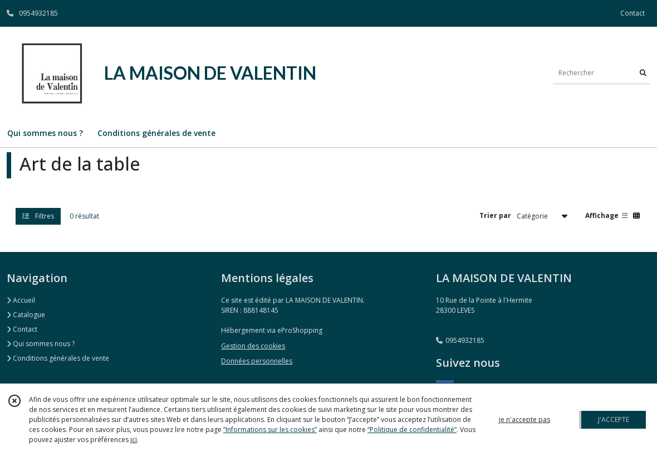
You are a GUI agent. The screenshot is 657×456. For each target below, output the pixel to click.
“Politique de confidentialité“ (412, 429)
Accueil (21, 300)
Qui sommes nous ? (41, 343)
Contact (632, 13)
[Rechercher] (643, 73)
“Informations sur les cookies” (270, 429)
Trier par (495, 215)
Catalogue (26, 314)
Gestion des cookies (253, 346)
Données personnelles (256, 361)
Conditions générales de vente (58, 358)
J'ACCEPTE (613, 419)
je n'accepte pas (524, 419)
